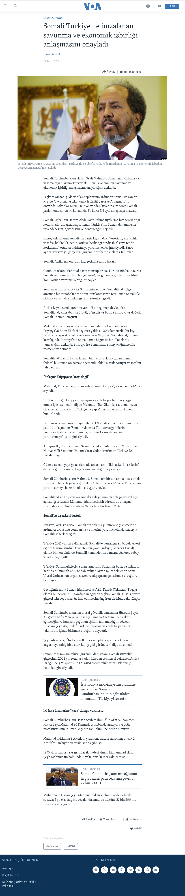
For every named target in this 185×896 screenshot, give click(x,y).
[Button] (108, 72)
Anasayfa (8, 868)
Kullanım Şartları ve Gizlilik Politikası (19, 884)
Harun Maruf (51, 54)
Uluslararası (53, 18)
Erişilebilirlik (10, 875)
